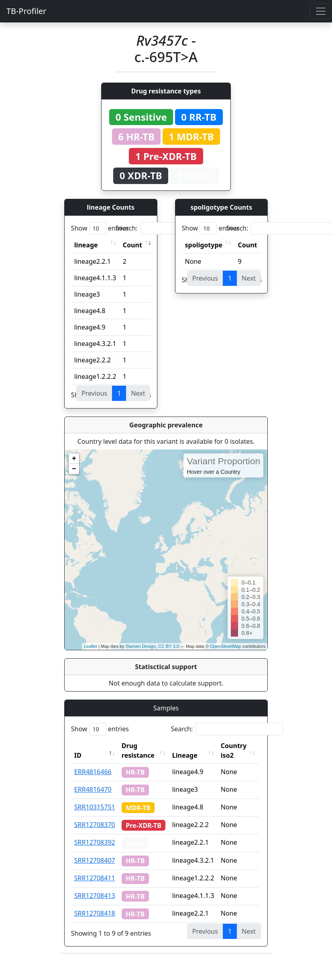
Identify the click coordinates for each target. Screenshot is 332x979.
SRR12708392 (94, 842)
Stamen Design (141, 646)
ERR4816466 (93, 771)
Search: (172, 228)
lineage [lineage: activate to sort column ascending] (86, 245)
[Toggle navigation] (321, 11)
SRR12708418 (94, 913)
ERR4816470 (93, 789)
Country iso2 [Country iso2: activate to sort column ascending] (235, 750)
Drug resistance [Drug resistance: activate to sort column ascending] (138, 750)
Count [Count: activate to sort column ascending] (132, 245)
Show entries (100, 228)
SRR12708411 (94, 878)
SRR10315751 (94, 807)
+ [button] (74, 458)
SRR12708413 (94, 895)
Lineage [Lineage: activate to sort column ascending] (186, 755)
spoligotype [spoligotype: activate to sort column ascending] (204, 245)
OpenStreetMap (225, 646)
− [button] (74, 469)
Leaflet (90, 646)
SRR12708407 (94, 860)
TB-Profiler (26, 11)
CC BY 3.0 (168, 646)
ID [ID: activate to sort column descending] (77, 755)
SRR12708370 (94, 824)
